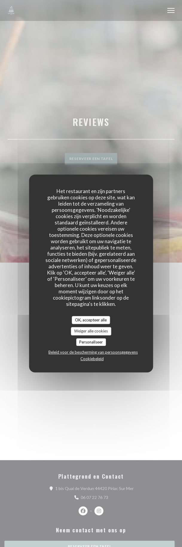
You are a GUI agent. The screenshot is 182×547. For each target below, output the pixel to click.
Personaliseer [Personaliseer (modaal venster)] (91, 342)
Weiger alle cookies (91, 331)
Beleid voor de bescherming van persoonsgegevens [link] (93, 352)
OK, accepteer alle (91, 320)
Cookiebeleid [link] (92, 358)
